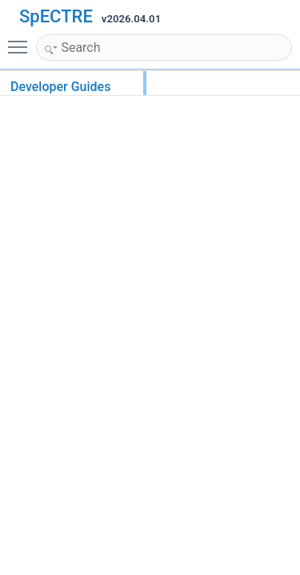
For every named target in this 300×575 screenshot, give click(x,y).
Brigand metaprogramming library (130, 214)
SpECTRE (56, 16)
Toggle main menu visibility (21, 40)
